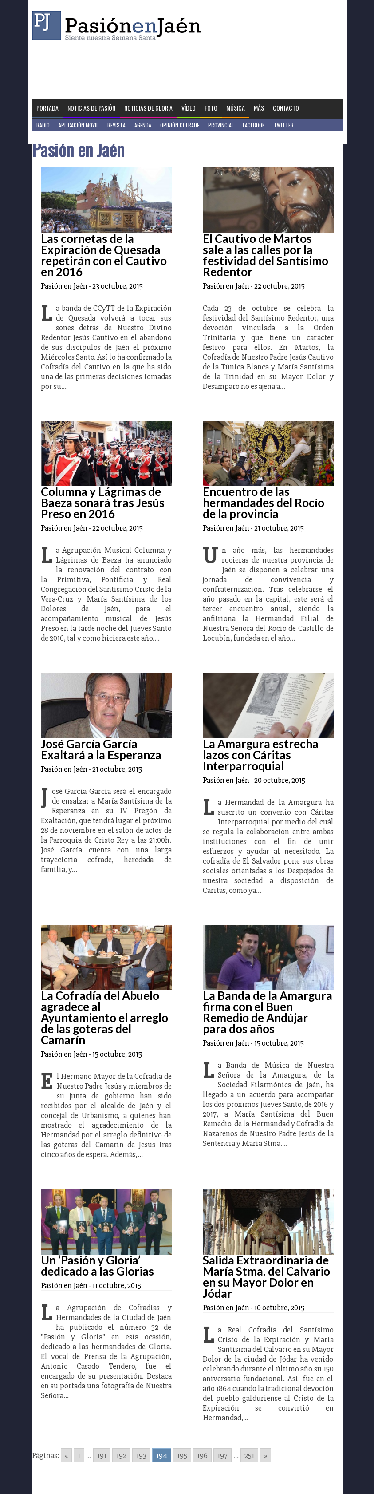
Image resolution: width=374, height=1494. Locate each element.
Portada (47, 107)
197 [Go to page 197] (222, 1455)
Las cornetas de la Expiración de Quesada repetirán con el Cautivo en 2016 (104, 255)
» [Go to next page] (265, 1455)
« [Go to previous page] (66, 1455)
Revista (116, 125)
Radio (43, 125)
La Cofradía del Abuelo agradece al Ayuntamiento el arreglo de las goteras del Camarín (104, 1017)
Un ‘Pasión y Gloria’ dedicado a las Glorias (97, 1265)
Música (235, 107)
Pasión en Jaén (119, 25)
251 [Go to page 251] (249, 1455)
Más (259, 107)
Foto (211, 107)
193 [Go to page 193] (141, 1455)
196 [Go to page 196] (202, 1455)
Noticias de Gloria (148, 107)
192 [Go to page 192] (121, 1455)
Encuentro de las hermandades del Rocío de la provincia (263, 502)
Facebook (254, 125)
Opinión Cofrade (179, 125)
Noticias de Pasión (91, 107)
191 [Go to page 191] (101, 1455)
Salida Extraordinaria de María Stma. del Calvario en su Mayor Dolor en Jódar (266, 1276)
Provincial (221, 125)
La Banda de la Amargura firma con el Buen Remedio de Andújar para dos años (267, 1012)
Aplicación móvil (78, 125)
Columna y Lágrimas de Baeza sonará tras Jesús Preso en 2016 (103, 502)
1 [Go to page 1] (79, 1455)
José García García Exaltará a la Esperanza (101, 749)
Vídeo (188, 107)
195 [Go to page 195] (182, 1455)
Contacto (286, 107)
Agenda (142, 125)
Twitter (284, 125)
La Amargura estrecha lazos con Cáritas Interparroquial (261, 755)
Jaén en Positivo (55, 137)
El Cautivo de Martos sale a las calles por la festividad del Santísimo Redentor (265, 255)
